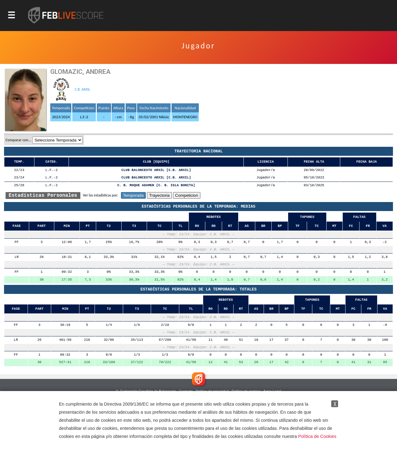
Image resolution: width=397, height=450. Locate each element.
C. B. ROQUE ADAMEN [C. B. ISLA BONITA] (156, 185)
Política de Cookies (317, 436)
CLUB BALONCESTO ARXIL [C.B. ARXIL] (156, 170)
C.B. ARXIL (82, 89)
